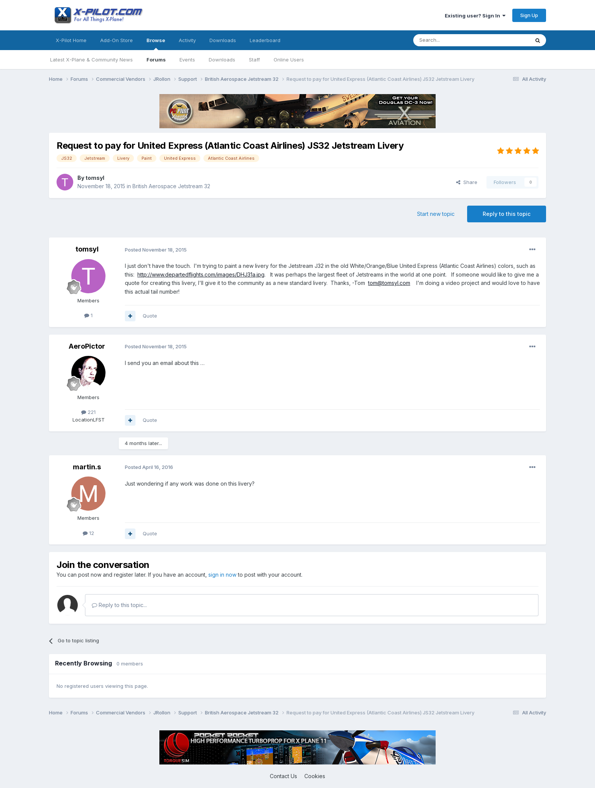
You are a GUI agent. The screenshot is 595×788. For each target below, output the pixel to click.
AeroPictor (87, 346)
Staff (254, 60)
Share (466, 182)
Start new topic (436, 214)
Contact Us (283, 776)
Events (187, 60)
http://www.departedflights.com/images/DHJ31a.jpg (200, 274)
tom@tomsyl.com (389, 283)
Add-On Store (116, 40)
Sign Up (529, 15)
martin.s (87, 467)
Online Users (289, 60)
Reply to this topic (506, 214)
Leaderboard (265, 40)
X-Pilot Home (71, 40)
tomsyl (94, 178)
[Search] (452, 40)
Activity (187, 40)
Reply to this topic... (119, 605)
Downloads (222, 60)
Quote (150, 316)
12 (88, 533)
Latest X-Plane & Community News (91, 60)
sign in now (222, 574)
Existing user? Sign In (475, 16)
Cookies (314, 776)
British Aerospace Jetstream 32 (171, 186)
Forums (156, 60)
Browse (155, 43)
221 (88, 412)
